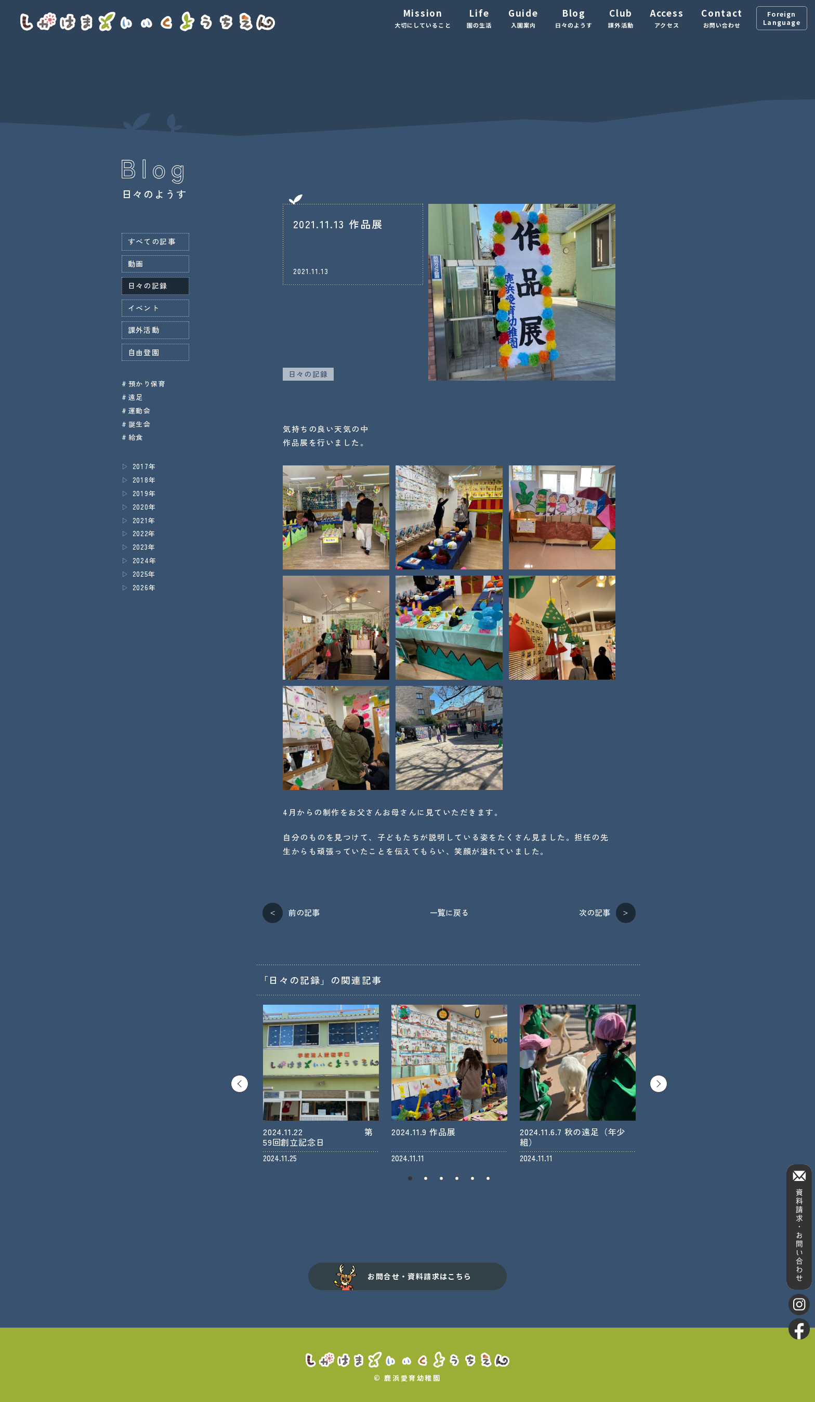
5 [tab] (472, 1178)
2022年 (144, 533)
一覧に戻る (449, 912)
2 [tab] (425, 1178)
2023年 (144, 547)
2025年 (144, 574)
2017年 (144, 466)
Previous (239, 1084)
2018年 (144, 480)
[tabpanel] (321, 1084)
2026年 (144, 587)
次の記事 (594, 912)
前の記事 (304, 912)
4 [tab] (457, 1178)
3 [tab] (441, 1178)
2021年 (144, 520)
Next (658, 1084)
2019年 (144, 493)
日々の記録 (308, 374)
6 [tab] (488, 1178)
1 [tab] (410, 1178)
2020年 (144, 507)
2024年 (145, 560)
